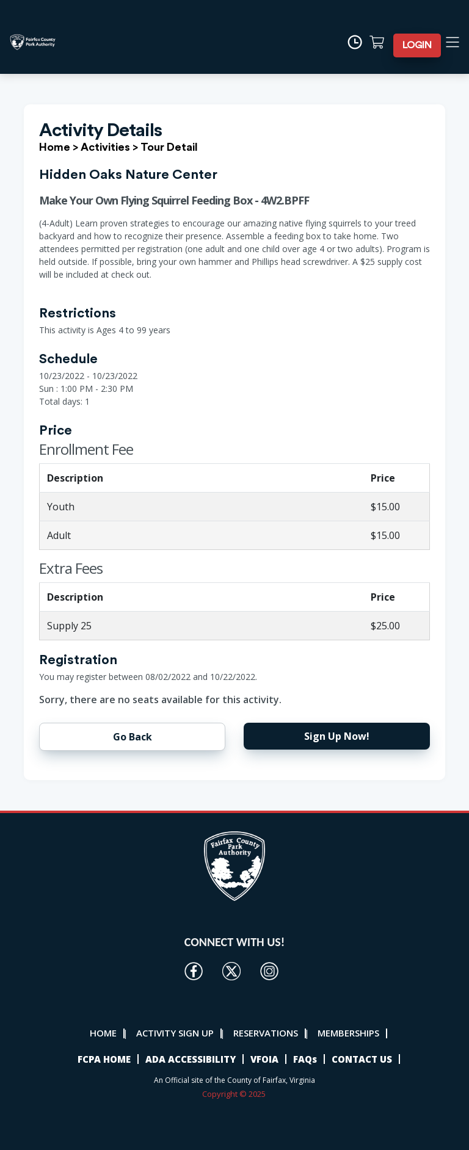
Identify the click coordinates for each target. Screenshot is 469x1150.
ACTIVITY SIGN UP (175, 1033)
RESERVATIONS (265, 1033)
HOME (103, 1033)
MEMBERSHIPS (348, 1033)
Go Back (132, 736)
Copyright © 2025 (234, 1093)
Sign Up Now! (336, 736)
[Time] (360, 42)
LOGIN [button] (420, 45)
